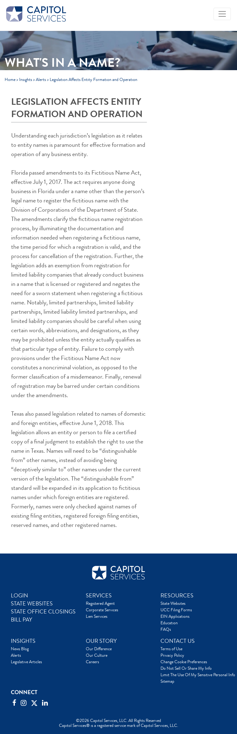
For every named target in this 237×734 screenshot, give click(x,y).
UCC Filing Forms (176, 610)
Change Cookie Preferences (183, 662)
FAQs (165, 629)
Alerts (41, 79)
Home (10, 79)
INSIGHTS (23, 641)
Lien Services (96, 616)
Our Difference (99, 649)
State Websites (172, 603)
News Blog (20, 649)
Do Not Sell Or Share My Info (186, 668)
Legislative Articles (26, 662)
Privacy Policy (172, 655)
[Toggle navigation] (222, 14)
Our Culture (96, 655)
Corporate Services (102, 610)
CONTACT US (177, 641)
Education (169, 623)
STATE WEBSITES (32, 604)
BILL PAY (21, 620)
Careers (92, 662)
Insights (25, 79)
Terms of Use (171, 649)
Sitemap (167, 681)
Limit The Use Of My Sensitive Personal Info (197, 675)
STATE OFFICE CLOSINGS (43, 612)
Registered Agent (100, 603)
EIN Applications (174, 616)
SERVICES (99, 596)
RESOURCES (176, 596)
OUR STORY (101, 641)
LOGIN (19, 596)
